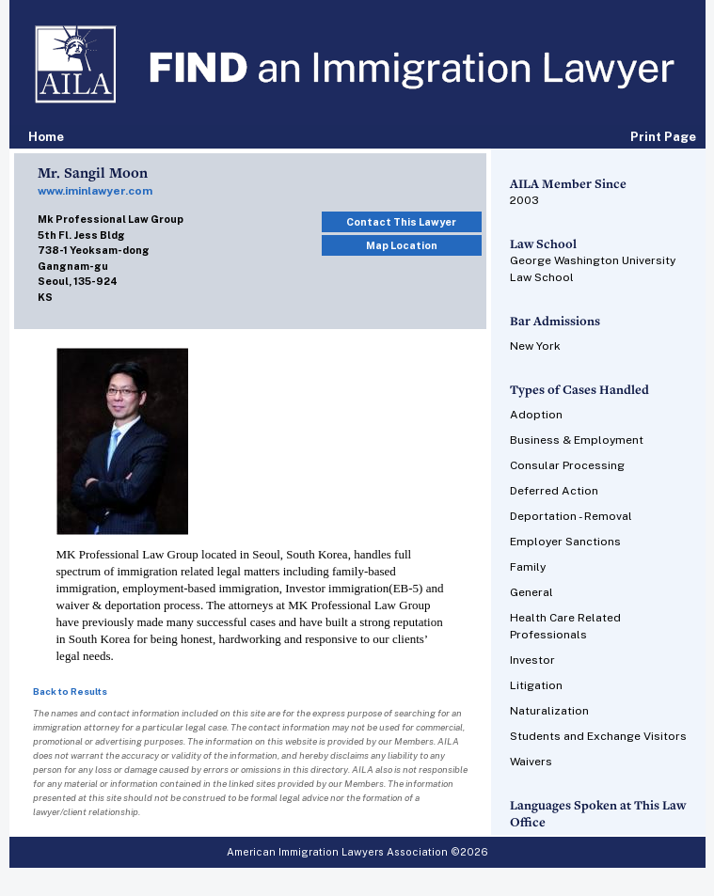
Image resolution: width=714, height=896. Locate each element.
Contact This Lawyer (401, 222)
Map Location (401, 245)
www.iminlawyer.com (95, 190)
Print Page (663, 137)
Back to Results (70, 691)
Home (46, 137)
